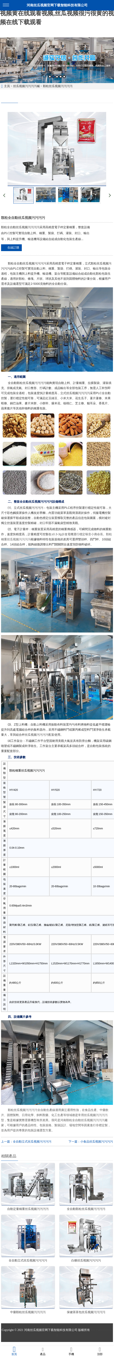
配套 (51, 734)
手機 (71, 1351)
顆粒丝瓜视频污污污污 (58, 86)
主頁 (7, 86)
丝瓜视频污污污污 (36, 734)
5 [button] (64, 76)
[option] (57, 60)
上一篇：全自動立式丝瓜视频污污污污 (26, 1141)
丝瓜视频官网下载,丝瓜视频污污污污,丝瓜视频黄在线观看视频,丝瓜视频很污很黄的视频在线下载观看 (57, 13)
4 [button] (60, 76)
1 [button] (50, 76)
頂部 (99, 1351)
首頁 (14, 1351)
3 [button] (57, 76)
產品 (43, 1351)
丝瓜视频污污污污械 (26, 86)
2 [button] (53, 76)
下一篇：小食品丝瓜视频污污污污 (91, 1141)
